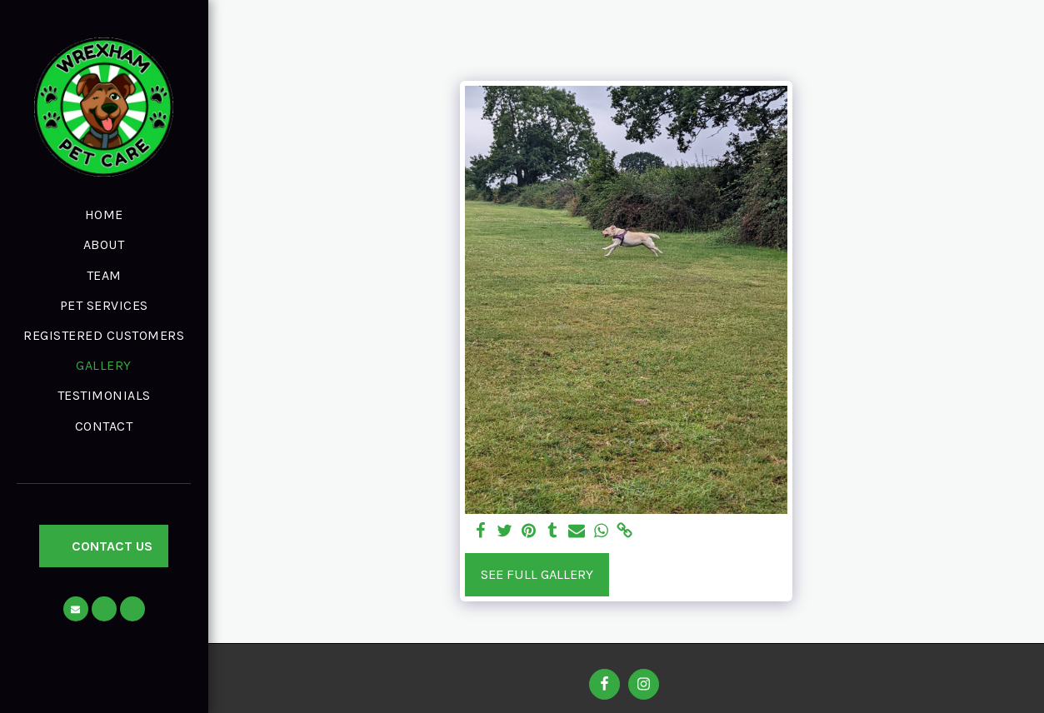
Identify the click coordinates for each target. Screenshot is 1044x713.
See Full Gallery (537, 574)
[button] (75, 608)
